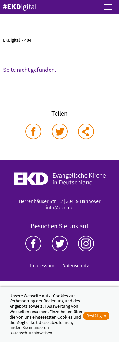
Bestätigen (96, 316)
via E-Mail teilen (86, 131)
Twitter (60, 243)
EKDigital (11, 40)
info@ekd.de (59, 207)
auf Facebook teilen (33, 131)
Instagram (86, 243)
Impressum (42, 265)
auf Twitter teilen (60, 131)
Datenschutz (75, 265)
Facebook (33, 243)
